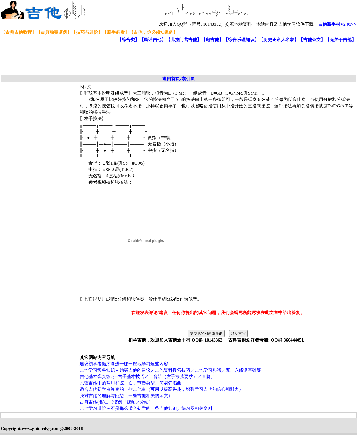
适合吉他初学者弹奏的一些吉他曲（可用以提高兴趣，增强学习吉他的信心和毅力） (161, 391)
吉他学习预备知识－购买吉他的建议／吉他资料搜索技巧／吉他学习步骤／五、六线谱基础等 (170, 372)
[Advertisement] (135, 59)
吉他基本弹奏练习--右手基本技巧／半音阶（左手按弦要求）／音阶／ (147, 379)
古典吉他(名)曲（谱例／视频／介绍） (116, 404)
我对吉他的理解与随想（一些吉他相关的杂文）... (128, 398)
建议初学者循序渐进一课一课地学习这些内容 (124, 366)
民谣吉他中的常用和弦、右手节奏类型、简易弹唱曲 (130, 385)
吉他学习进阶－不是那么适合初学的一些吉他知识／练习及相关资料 (146, 410)
